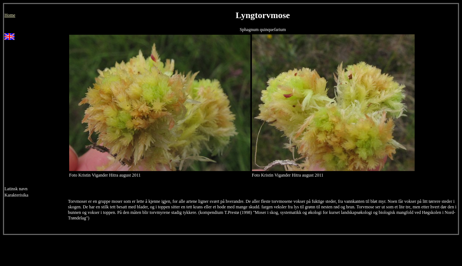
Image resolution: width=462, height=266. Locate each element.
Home (9, 15)
